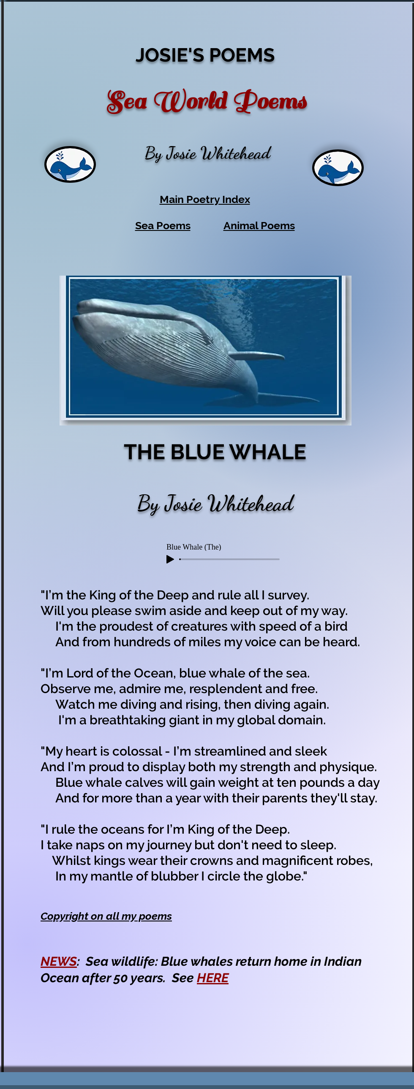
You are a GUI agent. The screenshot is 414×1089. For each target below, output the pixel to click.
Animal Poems (259, 225)
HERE (213, 977)
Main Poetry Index (205, 199)
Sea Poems (163, 225)
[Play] (170, 559)
